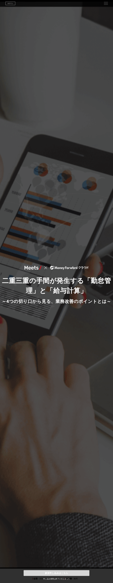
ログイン (10, 3)
